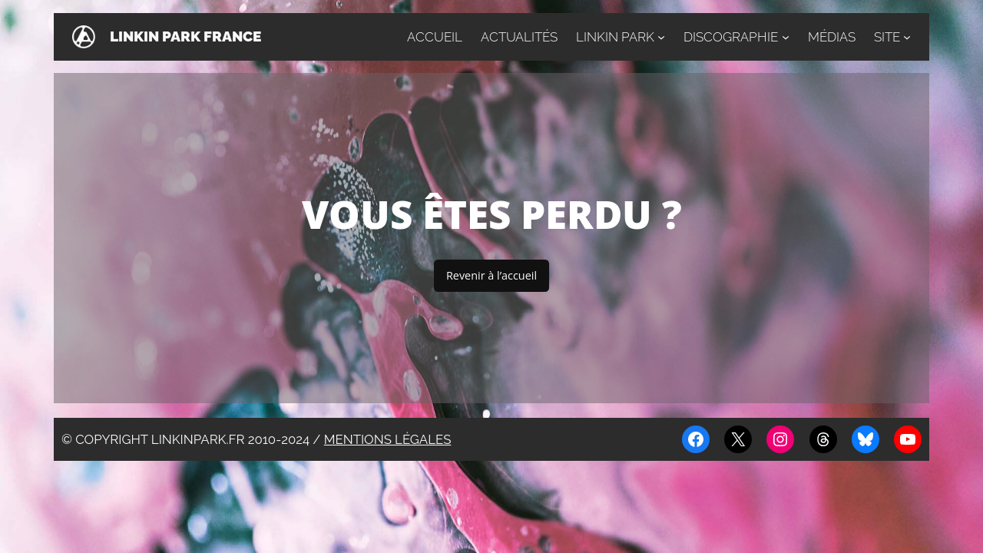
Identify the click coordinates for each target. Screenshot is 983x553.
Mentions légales (388, 439)
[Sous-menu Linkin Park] (661, 37)
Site (887, 37)
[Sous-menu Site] (907, 37)
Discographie (730, 37)
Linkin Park (615, 37)
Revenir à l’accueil (491, 275)
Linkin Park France (185, 36)
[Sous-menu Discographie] (785, 37)
